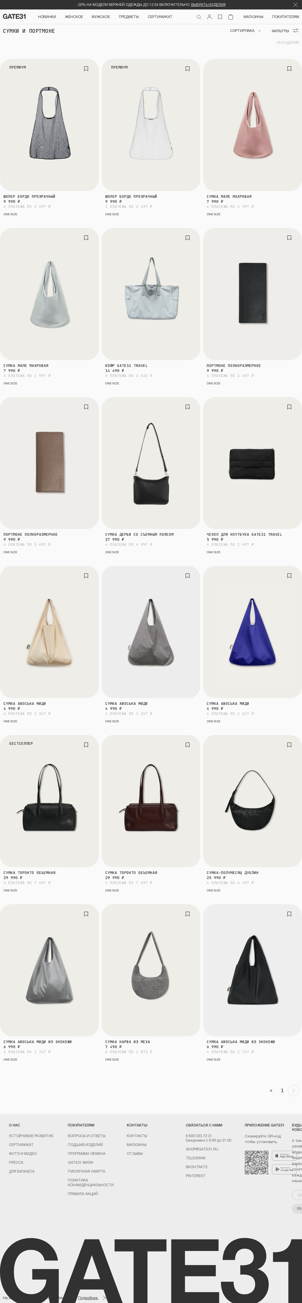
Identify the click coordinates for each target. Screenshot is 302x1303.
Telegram (195, 1158)
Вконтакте (197, 1167)
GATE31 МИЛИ (80, 1162)
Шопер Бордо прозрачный (29, 196)
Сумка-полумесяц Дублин (233, 872)
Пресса (16, 1162)
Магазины (253, 16)
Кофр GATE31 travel (126, 365)
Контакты (137, 1136)
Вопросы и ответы (87, 1136)
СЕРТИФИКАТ (160, 16)
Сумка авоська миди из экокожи (38, 1041)
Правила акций (83, 1194)
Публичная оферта (86, 1171)
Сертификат (21, 1144)
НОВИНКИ (47, 16)
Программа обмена (87, 1153)
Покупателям (285, 16)
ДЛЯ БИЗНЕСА (22, 1171)
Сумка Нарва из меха (127, 1041)
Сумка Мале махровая (229, 196)
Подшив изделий (85, 1144)
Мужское (101, 16)
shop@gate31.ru (202, 1149)
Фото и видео (23, 1153)
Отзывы (135, 1153)
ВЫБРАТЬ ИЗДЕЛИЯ (208, 4)
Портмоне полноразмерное (234, 365)
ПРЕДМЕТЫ (129, 16)
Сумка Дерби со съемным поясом (139, 534)
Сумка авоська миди (25, 703)
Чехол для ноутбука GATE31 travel (244, 534)
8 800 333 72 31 (199, 1136)
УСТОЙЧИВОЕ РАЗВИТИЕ (31, 1136)
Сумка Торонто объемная (29, 872)
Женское (74, 16)
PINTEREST (196, 1175)
